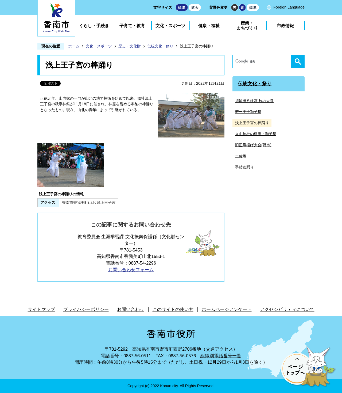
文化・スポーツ (170, 25)
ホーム (73, 46)
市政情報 (285, 25)
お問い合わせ (130, 309)
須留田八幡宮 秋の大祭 (254, 101)
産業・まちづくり (247, 25)
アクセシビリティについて (287, 309)
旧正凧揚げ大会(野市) (253, 145)
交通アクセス (219, 349)
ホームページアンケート (227, 309)
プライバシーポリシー (86, 309)
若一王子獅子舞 (248, 112)
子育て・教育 (132, 25)
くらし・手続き (94, 25)
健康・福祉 (209, 25)
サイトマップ (41, 309)
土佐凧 (240, 156)
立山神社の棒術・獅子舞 (255, 134)
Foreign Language (289, 7)
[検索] (263, 61)
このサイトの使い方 (173, 309)
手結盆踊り (244, 167)
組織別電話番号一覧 (220, 355)
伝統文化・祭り (160, 46)
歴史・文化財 (129, 46)
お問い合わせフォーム (131, 269)
